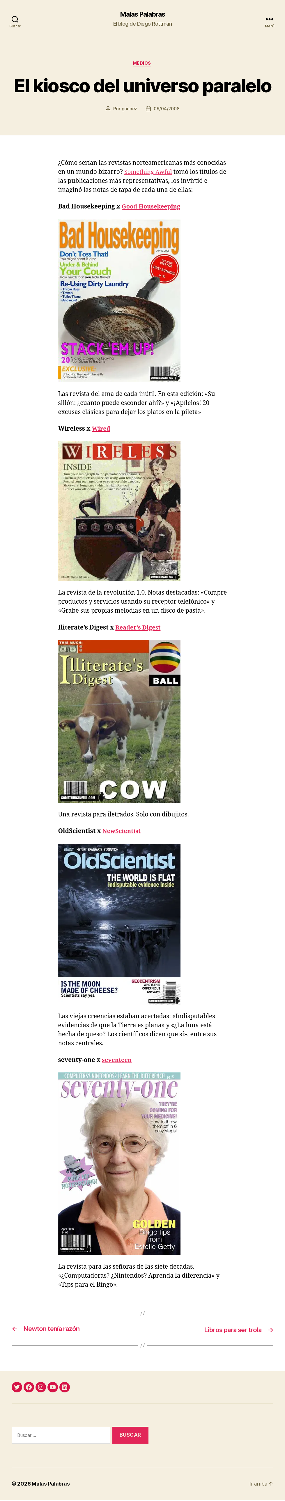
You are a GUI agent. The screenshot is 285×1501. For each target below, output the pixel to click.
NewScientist (122, 832)
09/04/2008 (166, 109)
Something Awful (149, 173)
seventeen (117, 1061)
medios (142, 64)
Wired (101, 430)
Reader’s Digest (139, 628)
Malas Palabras (142, 14)
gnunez (129, 109)
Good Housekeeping (152, 207)
